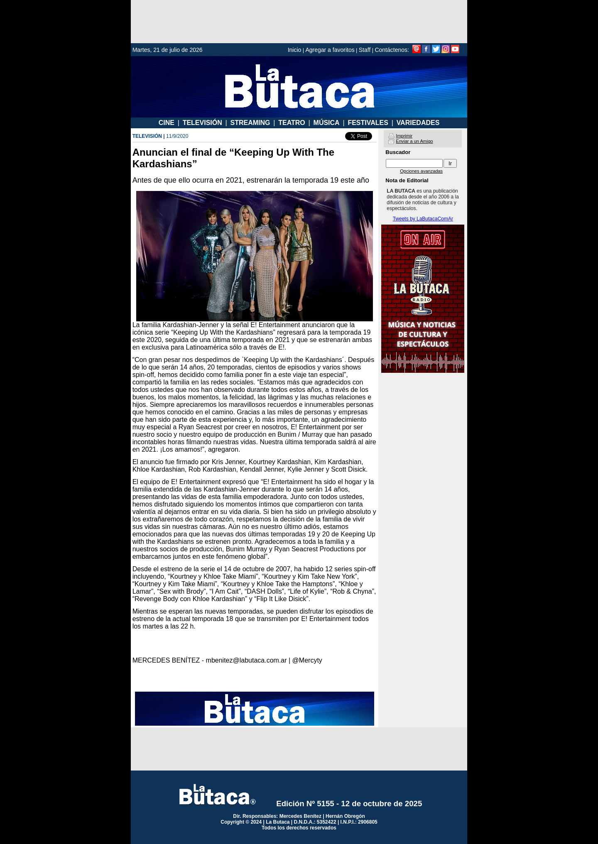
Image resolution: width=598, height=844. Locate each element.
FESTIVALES (368, 122)
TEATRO (291, 122)
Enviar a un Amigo (414, 141)
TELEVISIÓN (202, 122)
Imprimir (404, 135)
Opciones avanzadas (421, 171)
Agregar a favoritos (329, 49)
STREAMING (250, 122)
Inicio (294, 49)
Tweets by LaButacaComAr (423, 219)
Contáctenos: (392, 49)
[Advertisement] (299, 22)
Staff (365, 49)
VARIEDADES (418, 122)
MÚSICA (327, 122)
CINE (166, 122)
